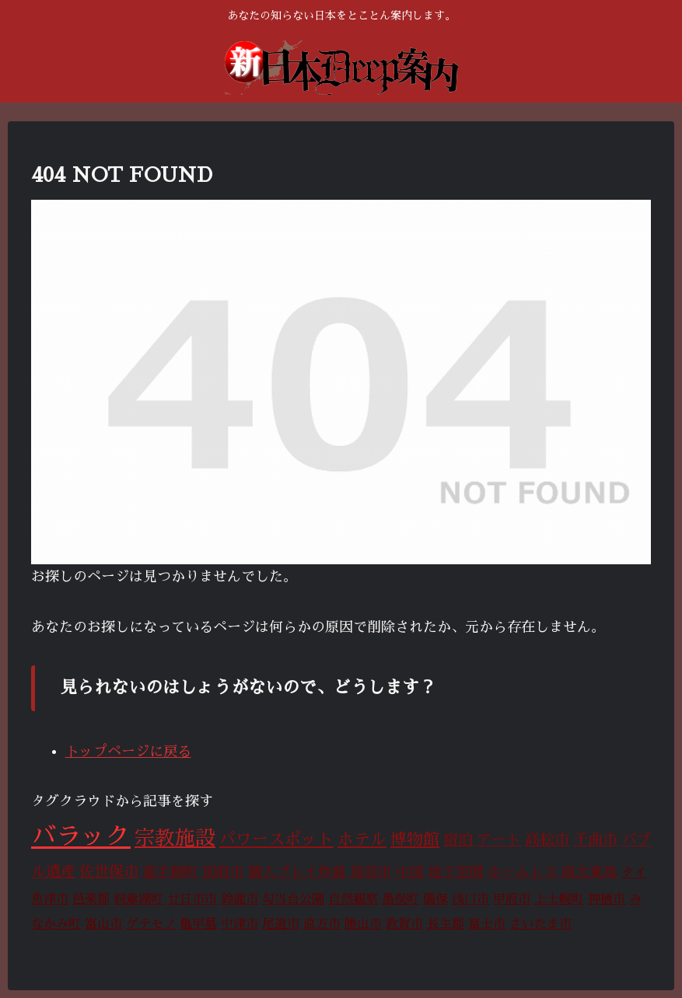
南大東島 (589, 872)
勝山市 (363, 924)
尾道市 (280, 924)
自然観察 (353, 899)
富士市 (486, 924)
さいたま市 (540, 924)
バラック (81, 836)
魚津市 (49, 899)
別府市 (223, 872)
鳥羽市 (371, 872)
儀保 (435, 899)
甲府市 (511, 899)
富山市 (103, 924)
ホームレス (523, 872)
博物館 (414, 839)
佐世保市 (108, 871)
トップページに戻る (128, 752)
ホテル (362, 839)
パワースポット (276, 839)
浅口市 (470, 899)
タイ (633, 873)
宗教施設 (175, 838)
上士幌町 (559, 899)
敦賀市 (404, 924)
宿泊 (458, 839)
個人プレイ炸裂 (297, 872)
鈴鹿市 (239, 899)
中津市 (239, 924)
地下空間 (456, 872)
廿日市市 (192, 899)
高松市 (547, 839)
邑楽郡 (91, 899)
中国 (410, 872)
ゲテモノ (151, 924)
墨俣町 (400, 899)
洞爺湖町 (138, 899)
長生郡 (445, 924)
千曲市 (595, 839)
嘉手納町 (170, 872)
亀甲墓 (198, 924)
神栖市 (606, 899)
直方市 (322, 924)
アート (499, 839)
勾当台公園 (293, 899)
